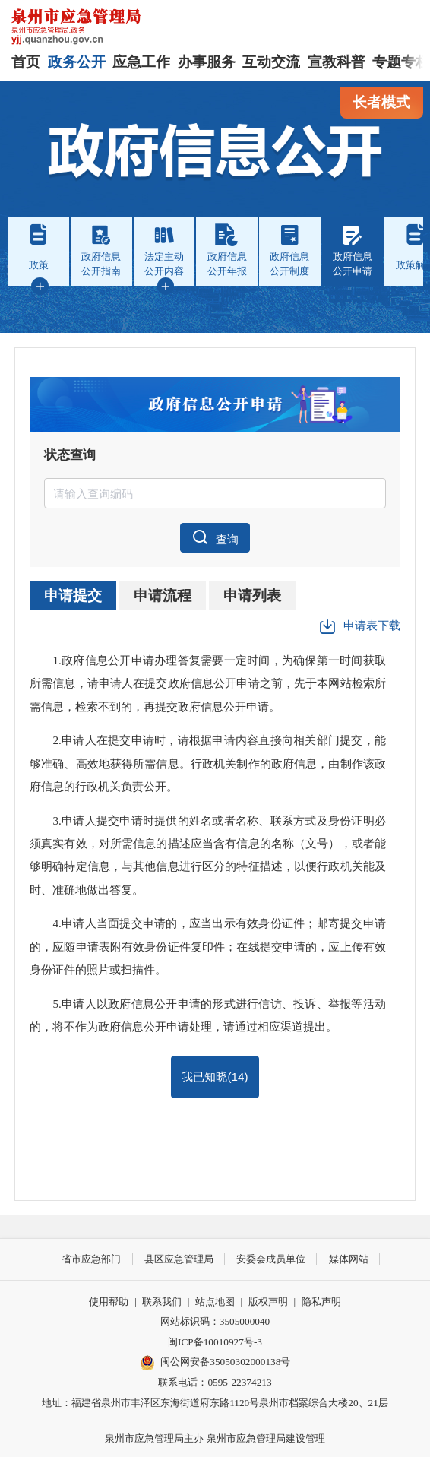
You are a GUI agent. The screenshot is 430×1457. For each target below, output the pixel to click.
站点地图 (215, 1301)
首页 (25, 62)
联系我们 (162, 1301)
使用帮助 (108, 1301)
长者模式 (381, 102)
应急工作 (141, 62)
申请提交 (73, 595)
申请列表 (252, 595)
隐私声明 (321, 1301)
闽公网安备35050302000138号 (215, 1362)
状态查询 (70, 455)
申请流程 (162, 595)
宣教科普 (336, 62)
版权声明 (268, 1301)
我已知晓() (215, 1076)
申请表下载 (360, 626)
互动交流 (271, 62)
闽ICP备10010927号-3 (215, 1342)
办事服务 (207, 62)
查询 (215, 537)
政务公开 (77, 62)
